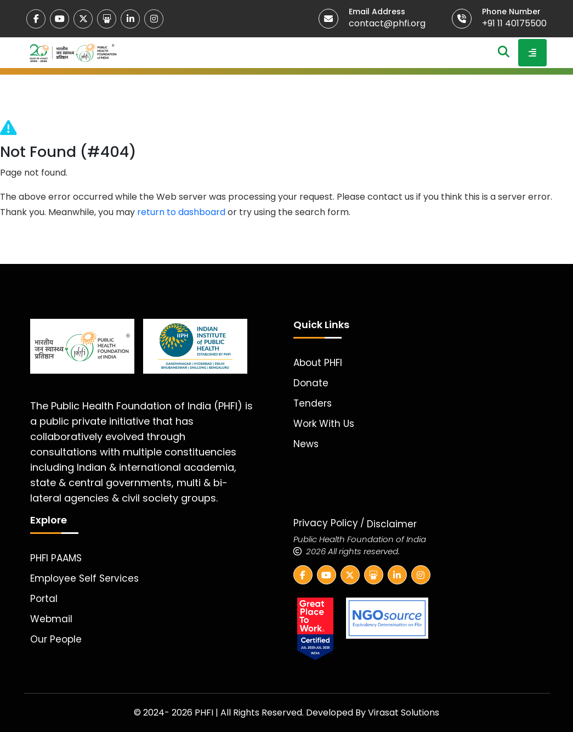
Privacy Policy (325, 523)
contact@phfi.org (387, 23)
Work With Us (323, 423)
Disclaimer (392, 524)
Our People (56, 639)
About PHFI (317, 362)
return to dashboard (181, 212)
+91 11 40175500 (514, 23)
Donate (310, 383)
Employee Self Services (84, 578)
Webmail (51, 619)
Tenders (312, 403)
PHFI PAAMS (56, 558)
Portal (44, 598)
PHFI (205, 712)
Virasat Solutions (403, 712)
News (306, 444)
